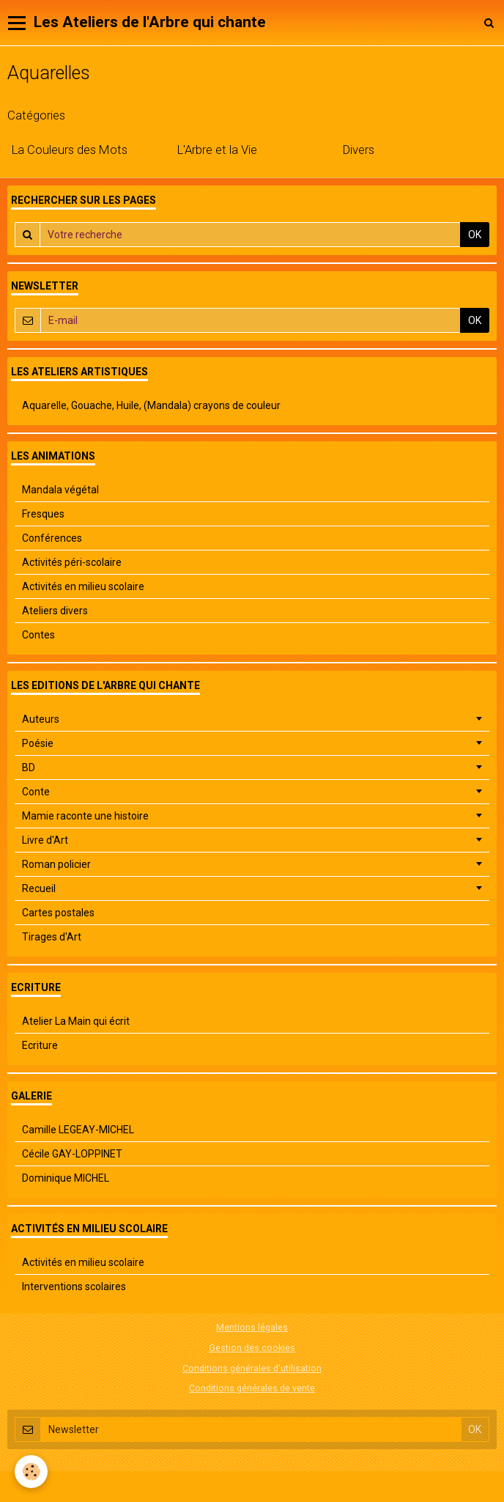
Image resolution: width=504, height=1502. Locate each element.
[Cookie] (31, 1471)
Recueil (39, 888)
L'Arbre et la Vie (217, 150)
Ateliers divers (55, 610)
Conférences (52, 538)
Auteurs (40, 719)
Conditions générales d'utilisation (252, 1368)
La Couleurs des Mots (69, 150)
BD (28, 767)
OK (474, 234)
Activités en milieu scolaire (83, 586)
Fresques (43, 514)
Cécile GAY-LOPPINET (72, 1154)
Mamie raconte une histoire (85, 816)
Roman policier (56, 864)
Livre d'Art (45, 840)
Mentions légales (252, 1327)
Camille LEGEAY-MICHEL (78, 1129)
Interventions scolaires (74, 1286)
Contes (38, 635)
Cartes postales (58, 912)
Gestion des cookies (252, 1347)
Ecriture (40, 1045)
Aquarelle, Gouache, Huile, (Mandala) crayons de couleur (151, 405)
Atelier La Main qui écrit (76, 1021)
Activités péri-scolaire (72, 562)
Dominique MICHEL (65, 1178)
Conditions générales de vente (252, 1388)
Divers (358, 150)
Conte (36, 792)
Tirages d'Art (51, 937)
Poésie (37, 743)
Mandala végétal (60, 490)
